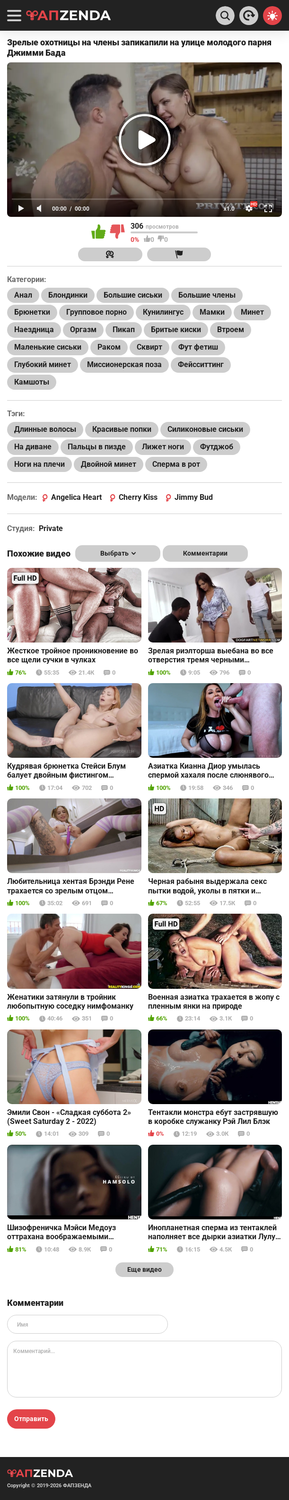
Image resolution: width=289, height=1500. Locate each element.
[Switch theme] (272, 15)
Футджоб (216, 446)
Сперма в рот (176, 464)
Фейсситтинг (201, 364)
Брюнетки (32, 312)
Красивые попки (121, 429)
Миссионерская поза (124, 364)
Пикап (124, 329)
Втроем (230, 329)
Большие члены (207, 295)
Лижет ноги (163, 446)
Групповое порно (96, 312)
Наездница (34, 329)
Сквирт (149, 347)
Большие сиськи (133, 295)
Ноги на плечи (39, 464)
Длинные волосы (45, 429)
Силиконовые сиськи (205, 429)
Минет (252, 312)
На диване (33, 446)
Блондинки (68, 295)
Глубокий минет (42, 364)
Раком (109, 347)
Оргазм (83, 329)
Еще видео (144, 1269)
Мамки (212, 312)
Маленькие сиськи (47, 347)
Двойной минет (108, 464)
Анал (23, 295)
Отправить (31, 1419)
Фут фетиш (198, 347)
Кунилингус (163, 312)
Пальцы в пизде (97, 446)
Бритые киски (176, 329)
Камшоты (31, 381)
